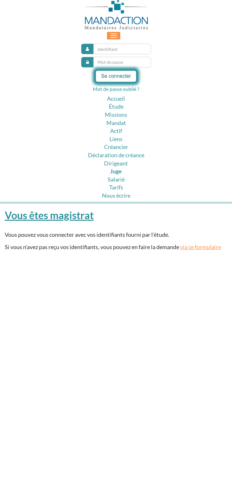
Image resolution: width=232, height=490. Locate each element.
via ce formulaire (200, 246)
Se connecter (116, 76)
